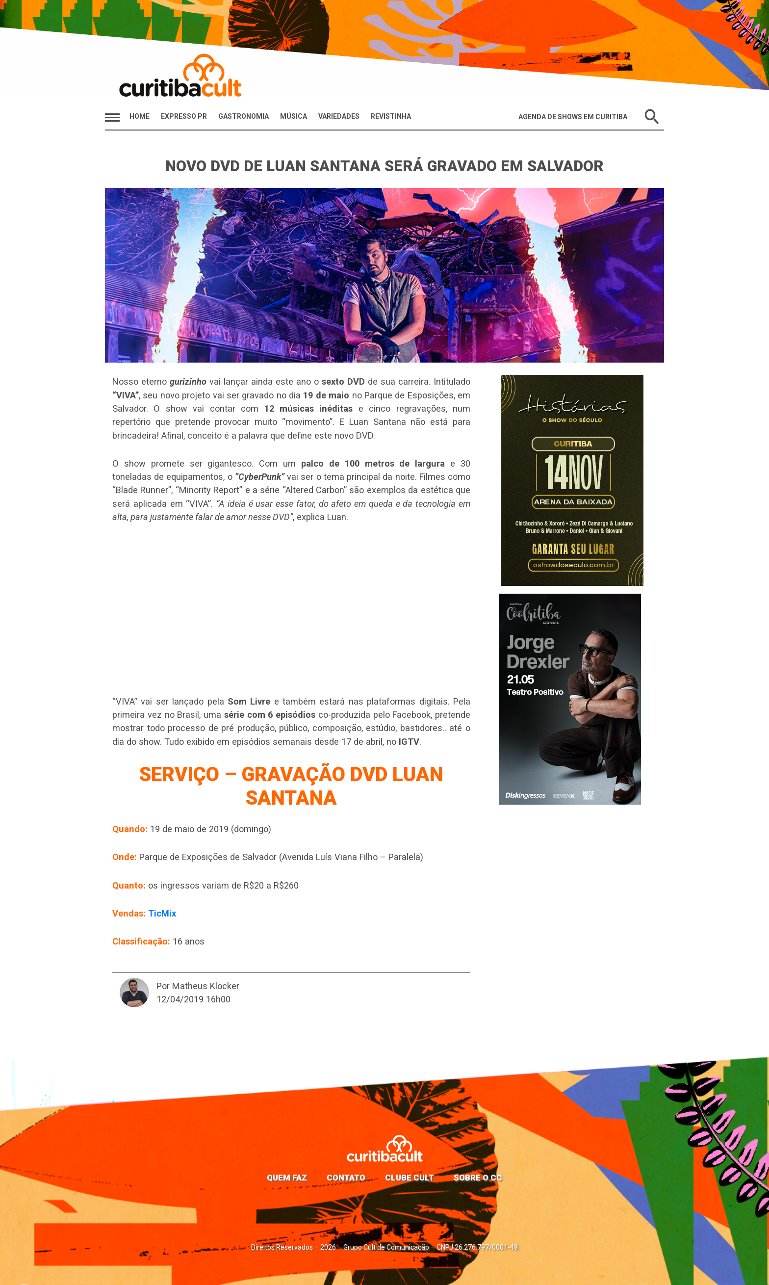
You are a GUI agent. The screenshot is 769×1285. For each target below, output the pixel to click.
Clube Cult (409, 1177)
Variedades (338, 116)
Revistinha (391, 116)
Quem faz (287, 1177)
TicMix (162, 913)
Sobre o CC (478, 1177)
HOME (139, 116)
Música (293, 116)
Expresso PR (184, 116)
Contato (346, 1177)
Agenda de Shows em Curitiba (572, 117)
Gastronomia (243, 116)
